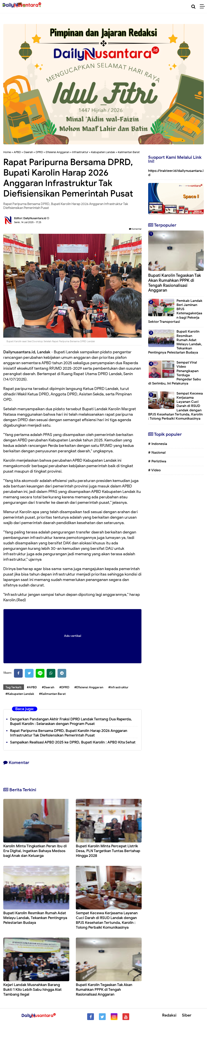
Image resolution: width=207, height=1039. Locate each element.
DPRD (39, 152)
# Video (154, 470)
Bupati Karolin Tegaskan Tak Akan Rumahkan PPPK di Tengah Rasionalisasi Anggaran (104, 990)
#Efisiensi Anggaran (88, 687)
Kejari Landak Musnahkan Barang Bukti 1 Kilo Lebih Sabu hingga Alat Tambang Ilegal (32, 990)
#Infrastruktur (118, 687)
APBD (17, 152)
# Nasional (157, 452)
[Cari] (193, 6)
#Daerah (48, 687)
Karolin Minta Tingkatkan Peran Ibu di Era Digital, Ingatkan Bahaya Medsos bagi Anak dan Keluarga (35, 851)
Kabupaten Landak (103, 152)
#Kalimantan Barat (52, 694)
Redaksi (169, 1015)
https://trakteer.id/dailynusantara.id (176, 173)
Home (7, 152)
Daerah (28, 152)
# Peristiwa (157, 461)
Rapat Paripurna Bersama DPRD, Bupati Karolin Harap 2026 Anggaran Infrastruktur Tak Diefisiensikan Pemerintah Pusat (68, 733)
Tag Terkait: (13, 687)
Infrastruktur (80, 152)
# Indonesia (157, 444)
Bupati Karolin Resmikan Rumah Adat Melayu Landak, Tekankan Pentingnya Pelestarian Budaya (35, 918)
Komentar (135, 228)
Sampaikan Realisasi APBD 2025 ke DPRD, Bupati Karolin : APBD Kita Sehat (73, 742)
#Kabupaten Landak (19, 694)
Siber (186, 1015)
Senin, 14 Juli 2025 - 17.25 (27, 222)
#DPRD (64, 687)
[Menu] (203, 6)
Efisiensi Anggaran (57, 152)
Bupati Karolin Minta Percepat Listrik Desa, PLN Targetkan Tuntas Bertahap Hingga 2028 (108, 851)
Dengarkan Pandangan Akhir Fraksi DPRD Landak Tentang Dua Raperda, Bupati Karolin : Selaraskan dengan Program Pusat (71, 721)
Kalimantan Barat (129, 152)
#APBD (32, 687)
